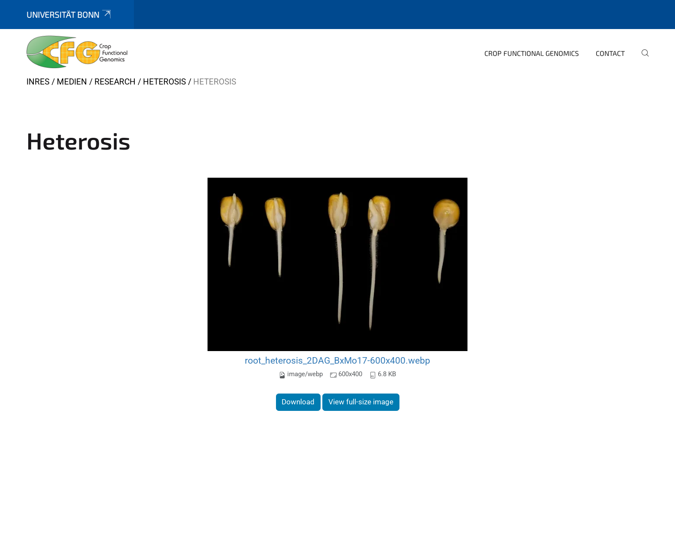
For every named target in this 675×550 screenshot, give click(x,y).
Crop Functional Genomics (531, 53)
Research (115, 82)
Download (298, 401)
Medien (72, 82)
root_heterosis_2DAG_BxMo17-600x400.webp (337, 360)
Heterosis (164, 82)
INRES (37, 82)
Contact (610, 53)
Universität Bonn (69, 15)
